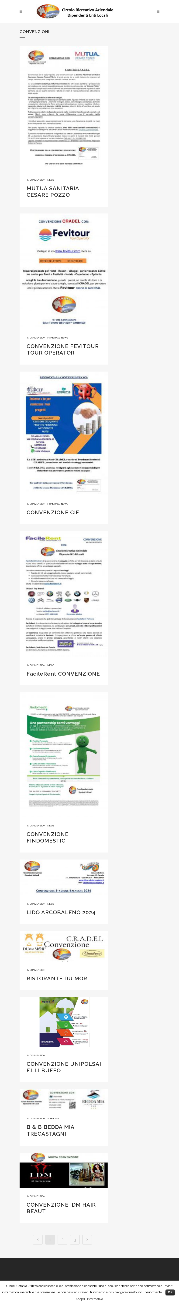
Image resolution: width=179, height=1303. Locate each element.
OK (170, 1292)
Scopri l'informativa (89, 1299)
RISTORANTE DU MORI (58, 978)
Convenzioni (38, 180)
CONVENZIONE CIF (53, 512)
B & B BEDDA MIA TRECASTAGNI (50, 1130)
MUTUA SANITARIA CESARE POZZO (53, 191)
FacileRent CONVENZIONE (63, 673)
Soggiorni (53, 1118)
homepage (53, 337)
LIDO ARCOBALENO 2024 (61, 912)
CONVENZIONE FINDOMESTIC (48, 837)
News (50, 180)
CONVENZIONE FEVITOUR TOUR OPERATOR (63, 349)
